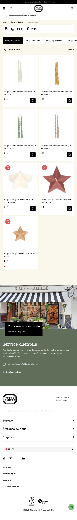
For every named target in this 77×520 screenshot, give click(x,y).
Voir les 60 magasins (16, 331)
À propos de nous (14, 429)
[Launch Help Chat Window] (71, 507)
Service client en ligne (12, 372)
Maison (12, 22)
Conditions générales (11, 486)
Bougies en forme (12, 40)
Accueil (5, 22)
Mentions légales (9, 474)
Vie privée (7, 467)
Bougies (20, 22)
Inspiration (10, 437)
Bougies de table (33, 40)
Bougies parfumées (54, 40)
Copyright (7, 480)
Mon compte (11, 8)
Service (8, 420)
